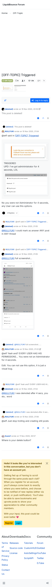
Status (5, 564)
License (13, 553)
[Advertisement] (25, 44)
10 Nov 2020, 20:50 (30, 109)
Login (18, 523)
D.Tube (40, 563)
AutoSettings (30, 553)
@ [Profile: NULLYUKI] (8, 230)
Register (9, 523)
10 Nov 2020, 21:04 (31, 131)
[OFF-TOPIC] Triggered (27, 135)
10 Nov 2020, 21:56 (31, 417)
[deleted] (9, 109)
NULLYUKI (9, 131)
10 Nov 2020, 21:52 (30, 389)
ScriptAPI (28, 558)
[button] (4, 583)
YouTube (41, 553)
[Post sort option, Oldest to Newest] (5, 100)
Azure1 (8, 436)
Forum (40, 543)
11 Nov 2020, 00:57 (28, 436)
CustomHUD (30, 548)
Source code (16, 548)
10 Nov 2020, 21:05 (30, 226)
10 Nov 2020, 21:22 (31, 349)
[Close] (47, 463)
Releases (14, 543)
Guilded (41, 548)
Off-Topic (7, 81)
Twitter (40, 558)
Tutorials (28, 543)
